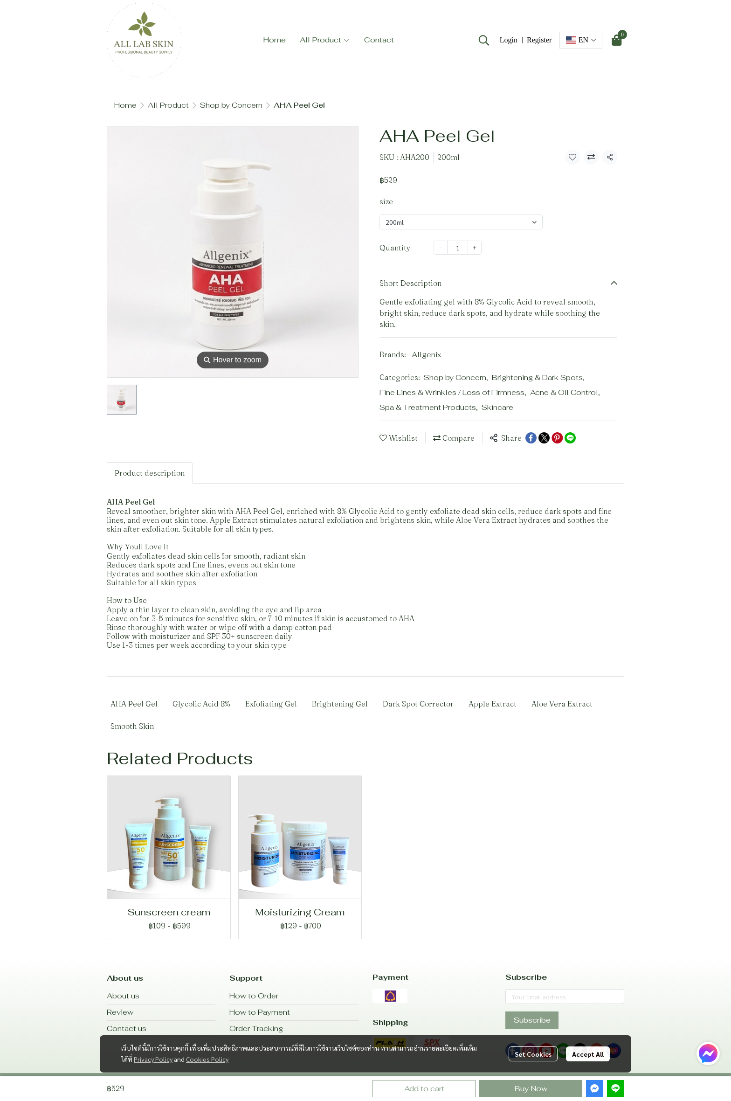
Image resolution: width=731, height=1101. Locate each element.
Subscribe (532, 1020)
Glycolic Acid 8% (201, 703)
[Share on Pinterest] (557, 437)
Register (539, 40)
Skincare (497, 407)
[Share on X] (544, 437)
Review (120, 1012)
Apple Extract (493, 703)
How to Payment (259, 1012)
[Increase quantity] (474, 247)
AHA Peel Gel (134, 703)
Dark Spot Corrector (418, 703)
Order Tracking (256, 1028)
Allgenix (426, 355)
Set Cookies (533, 1054)
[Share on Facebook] (531, 437)
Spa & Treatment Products (428, 407)
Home (125, 105)
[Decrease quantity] (440, 247)
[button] (484, 40)
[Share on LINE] (570, 437)
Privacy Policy (153, 1059)
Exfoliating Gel (271, 703)
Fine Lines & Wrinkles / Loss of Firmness (452, 392)
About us (123, 996)
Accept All (588, 1054)
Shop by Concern (231, 105)
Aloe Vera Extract (562, 703)
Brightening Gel (340, 703)
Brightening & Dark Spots (538, 377)
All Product (168, 105)
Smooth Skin (132, 726)
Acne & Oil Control (565, 392)
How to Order (253, 996)
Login (508, 40)
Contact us (126, 1028)
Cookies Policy (207, 1059)
